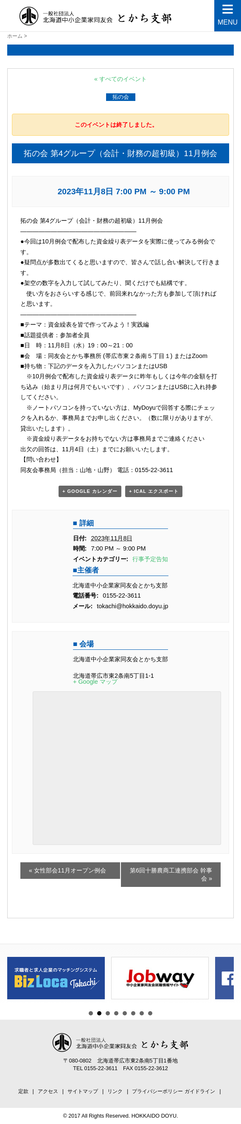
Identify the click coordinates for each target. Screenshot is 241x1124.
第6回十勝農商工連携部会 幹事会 (171, 874)
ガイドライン (200, 1091)
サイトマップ (82, 1091)
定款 (23, 1091)
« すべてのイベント (120, 78)
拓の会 (120, 97)
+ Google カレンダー (90, 491)
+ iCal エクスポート (154, 491)
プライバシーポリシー (157, 1091)
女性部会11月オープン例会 (67, 870)
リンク (115, 1091)
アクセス (48, 1091)
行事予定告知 (150, 559)
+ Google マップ (95, 682)
